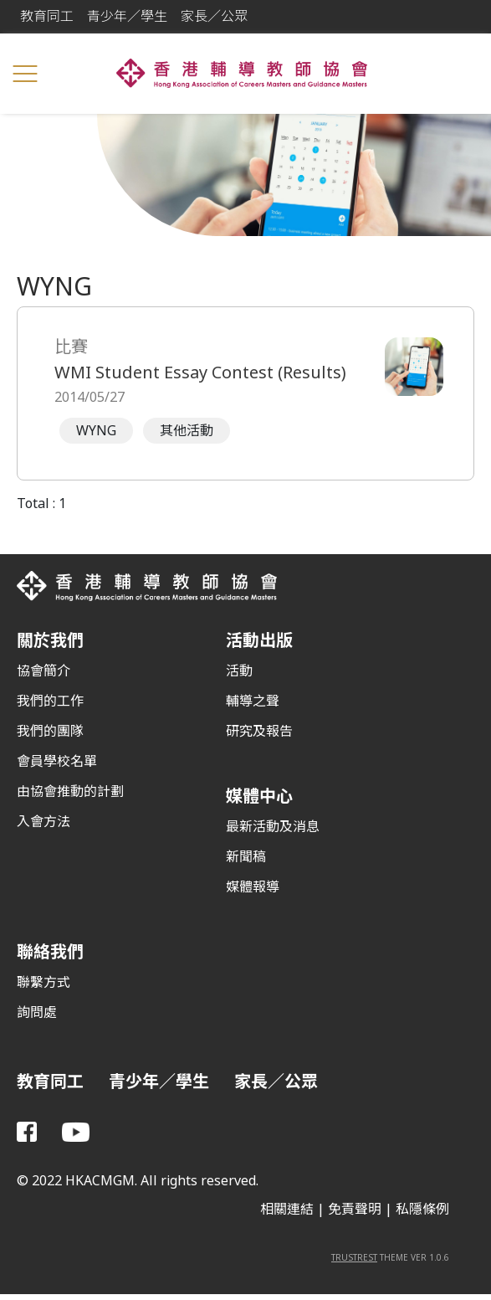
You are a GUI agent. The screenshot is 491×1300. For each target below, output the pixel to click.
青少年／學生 (127, 16)
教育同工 (47, 16)
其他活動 (186, 430)
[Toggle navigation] (25, 73)
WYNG (96, 430)
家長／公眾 (214, 16)
